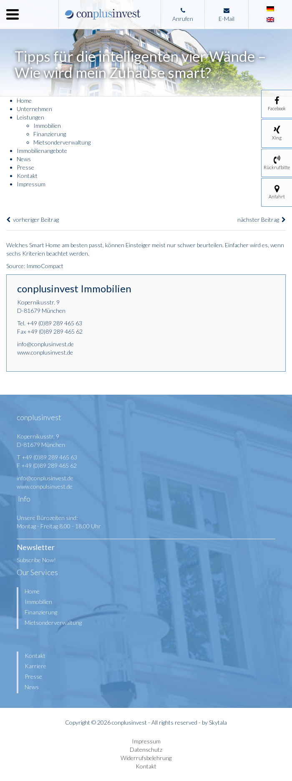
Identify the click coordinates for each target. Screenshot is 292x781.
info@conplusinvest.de (45, 343)
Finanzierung (49, 133)
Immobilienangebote (42, 150)
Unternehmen (34, 108)
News (24, 158)
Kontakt (27, 175)
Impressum (31, 184)
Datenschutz (146, 749)
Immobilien (47, 125)
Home (24, 100)
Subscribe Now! (36, 559)
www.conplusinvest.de (45, 352)
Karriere (35, 665)
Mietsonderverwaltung (62, 142)
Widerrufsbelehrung (146, 757)
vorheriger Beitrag (32, 219)
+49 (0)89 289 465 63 (54, 323)
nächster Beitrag (261, 219)
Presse (25, 167)
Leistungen (30, 117)
